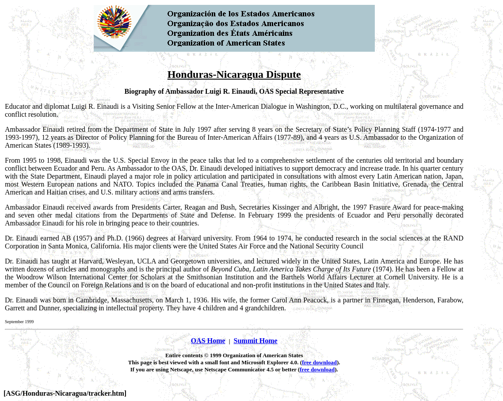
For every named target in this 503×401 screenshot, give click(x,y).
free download (319, 362)
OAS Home (208, 340)
